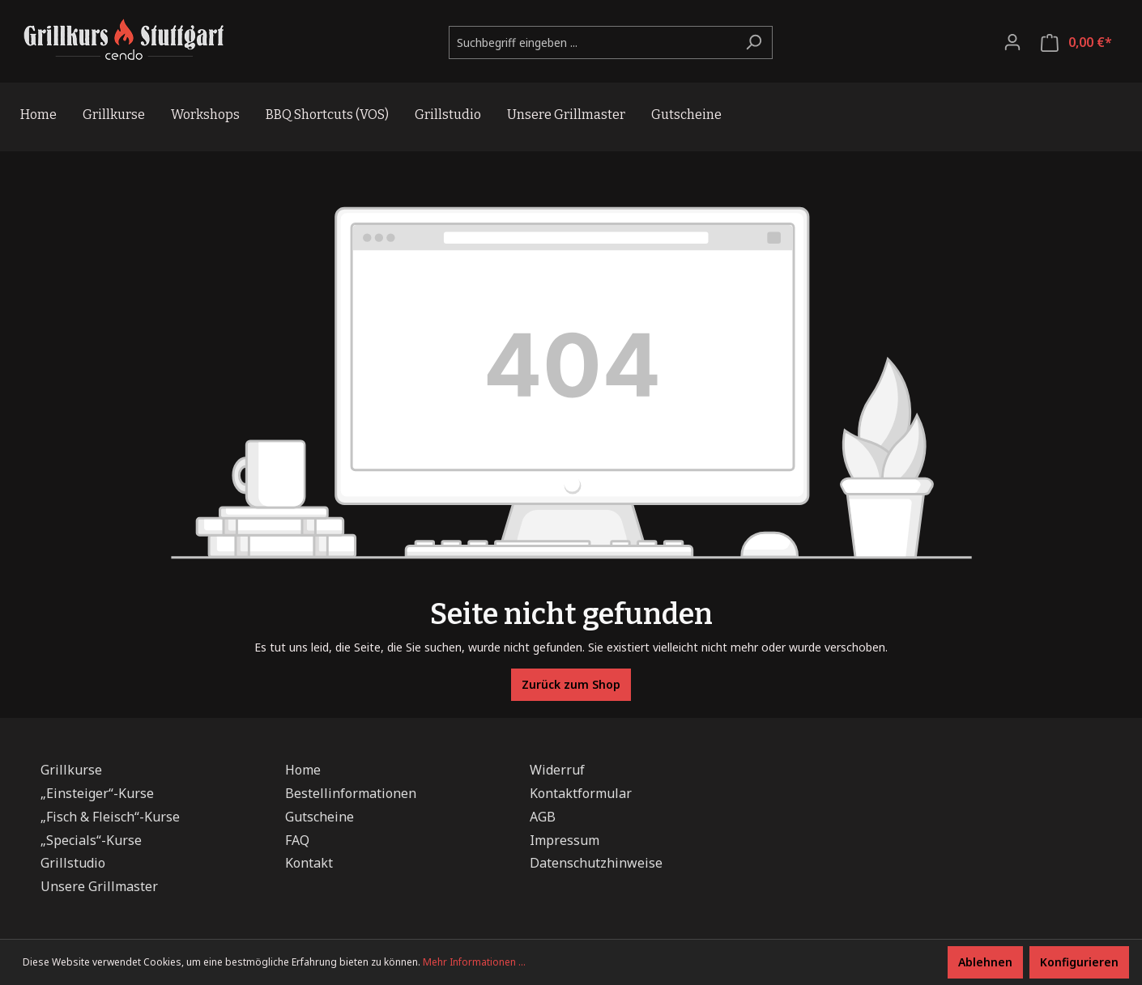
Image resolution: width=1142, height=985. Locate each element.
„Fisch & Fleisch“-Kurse (110, 817)
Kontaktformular (581, 793)
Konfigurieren (1079, 962)
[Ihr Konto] (1012, 42)
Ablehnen (985, 962)
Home (303, 770)
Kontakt (309, 863)
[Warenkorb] (1076, 42)
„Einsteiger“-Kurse (97, 793)
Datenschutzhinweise (596, 863)
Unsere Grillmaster (99, 886)
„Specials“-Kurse (91, 840)
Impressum (564, 840)
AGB (543, 817)
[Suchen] (754, 42)
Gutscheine (319, 817)
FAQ (297, 840)
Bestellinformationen (350, 793)
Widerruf (557, 770)
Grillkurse (71, 770)
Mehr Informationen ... (474, 962)
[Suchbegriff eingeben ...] (592, 42)
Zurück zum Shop (571, 684)
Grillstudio (72, 863)
